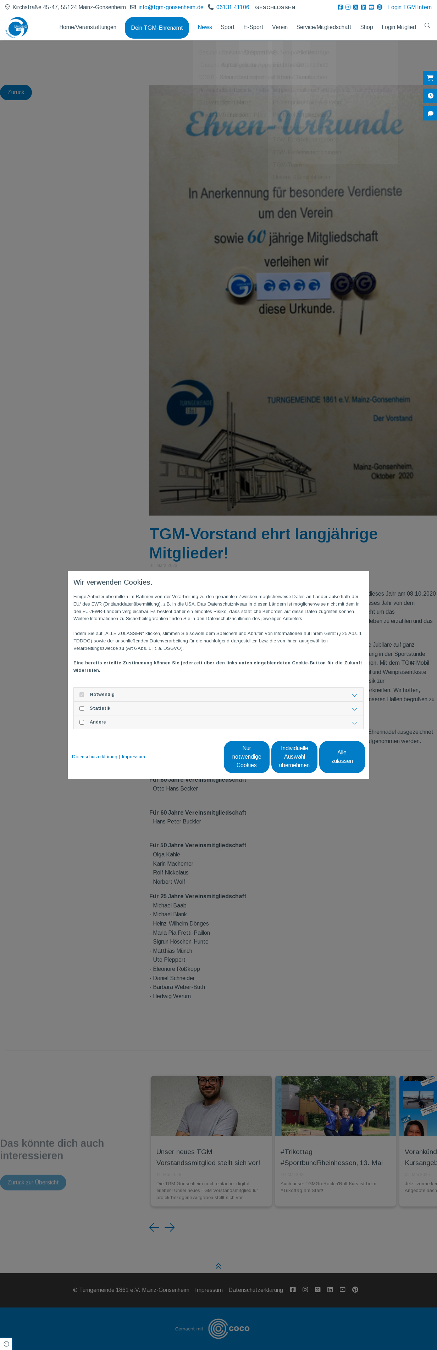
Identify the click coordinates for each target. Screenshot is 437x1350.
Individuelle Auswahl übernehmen (264, 756)
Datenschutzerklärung (94, 756)
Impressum (133, 756)
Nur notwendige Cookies (197, 756)
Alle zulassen (332, 757)
